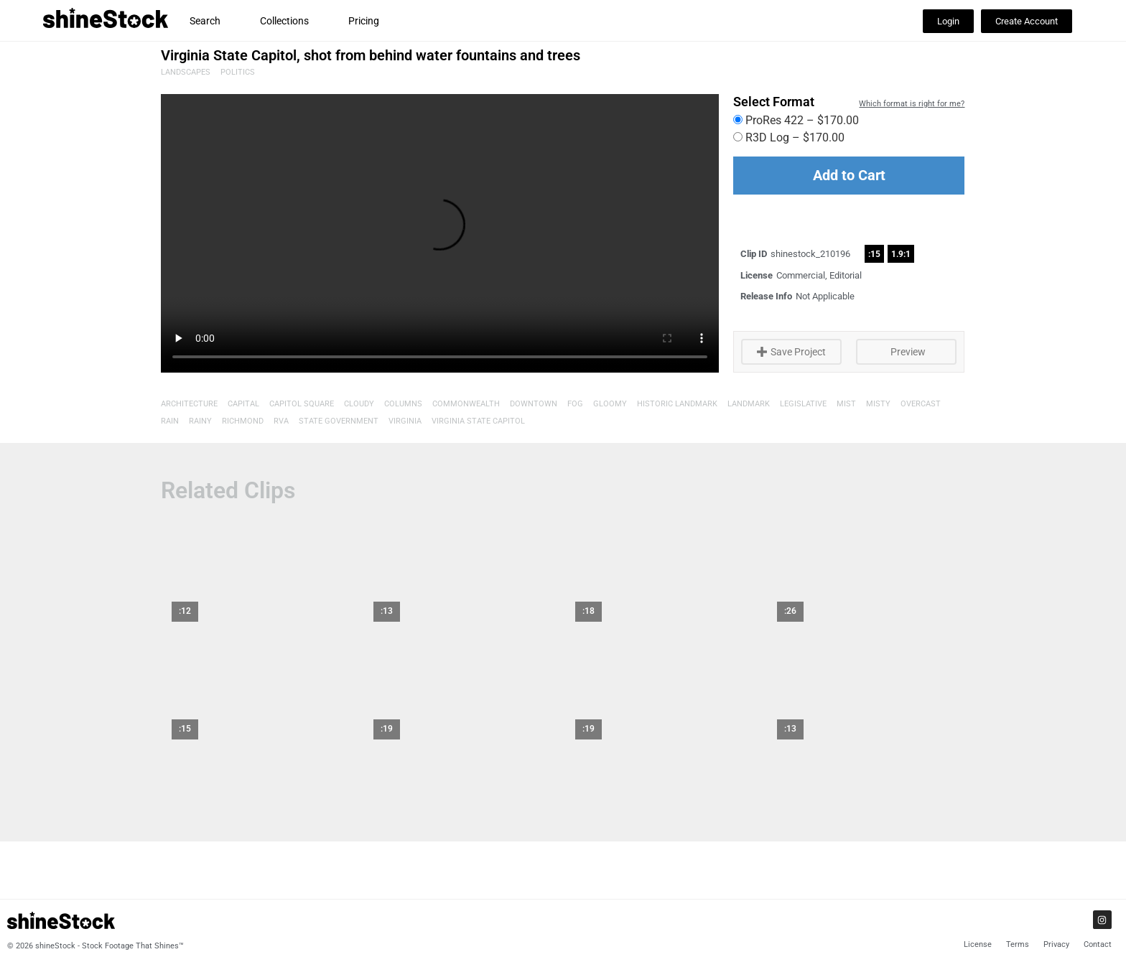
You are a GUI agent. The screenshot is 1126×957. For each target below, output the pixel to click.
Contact (1098, 944)
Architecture (189, 404)
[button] (948, 21)
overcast (921, 404)
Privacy (1056, 944)
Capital (243, 404)
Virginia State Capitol (478, 421)
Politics (237, 72)
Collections (284, 21)
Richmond (243, 421)
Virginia (405, 421)
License (978, 944)
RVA (281, 421)
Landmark (748, 404)
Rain (170, 421)
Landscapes (185, 72)
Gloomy (610, 404)
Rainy (200, 421)
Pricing (363, 21)
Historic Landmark (677, 404)
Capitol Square (301, 404)
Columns (403, 404)
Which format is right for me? (911, 103)
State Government (338, 421)
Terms (1017, 944)
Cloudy (359, 404)
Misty (878, 404)
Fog (575, 404)
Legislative (803, 404)
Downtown (533, 404)
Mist (846, 404)
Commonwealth (466, 404)
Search (205, 21)
